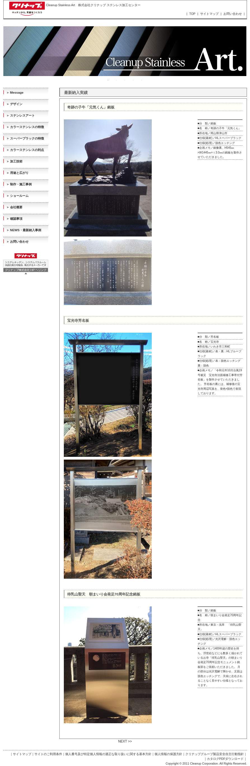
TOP (192, 13)
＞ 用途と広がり (17, 172)
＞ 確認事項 (14, 218)
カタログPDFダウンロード (225, 758)
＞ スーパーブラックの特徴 (25, 138)
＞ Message (15, 92)
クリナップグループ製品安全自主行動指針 (214, 754)
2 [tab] (116, 80)
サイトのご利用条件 (48, 754)
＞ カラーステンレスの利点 (25, 150)
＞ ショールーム (17, 195)
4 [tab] (133, 80)
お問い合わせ (232, 13)
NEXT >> (125, 741)
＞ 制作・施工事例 (19, 184)
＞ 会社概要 (14, 207)
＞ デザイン (14, 104)
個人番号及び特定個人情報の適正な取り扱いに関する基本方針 (108, 754)
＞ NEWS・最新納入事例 (23, 230)
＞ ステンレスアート (20, 115)
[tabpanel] (124, 51)
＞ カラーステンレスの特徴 (25, 127)
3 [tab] (125, 80)
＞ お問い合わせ (17, 241)
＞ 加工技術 (14, 161)
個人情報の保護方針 (168, 754)
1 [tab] (108, 80)
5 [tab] (141, 80)
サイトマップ (209, 13)
